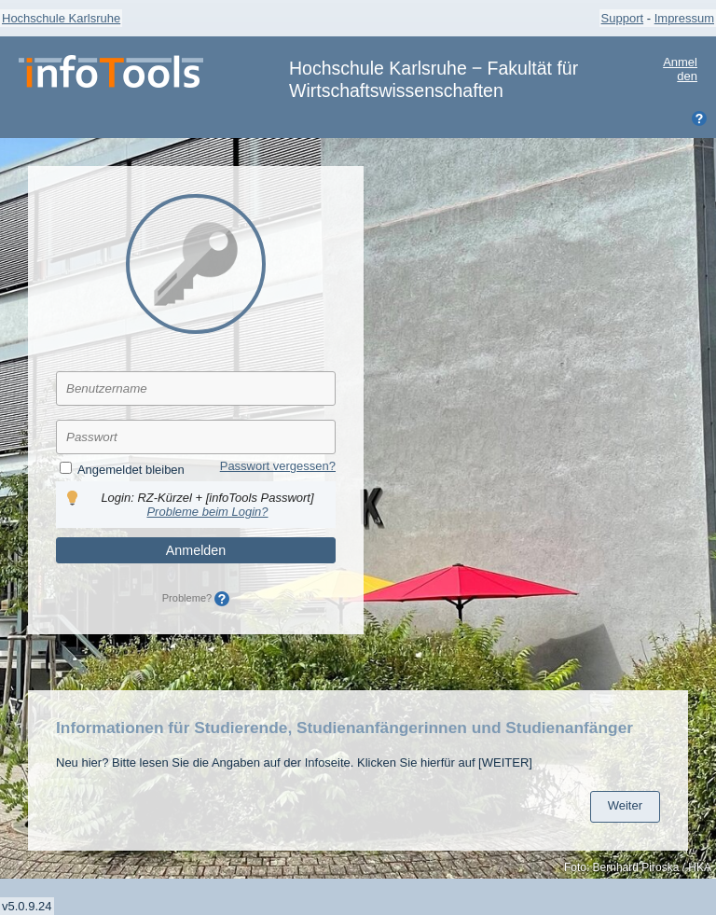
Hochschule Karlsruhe (61, 18)
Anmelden (680, 69)
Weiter (625, 805)
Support (622, 18)
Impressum (684, 18)
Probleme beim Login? (207, 512)
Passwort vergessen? (278, 466)
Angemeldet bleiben (131, 470)
